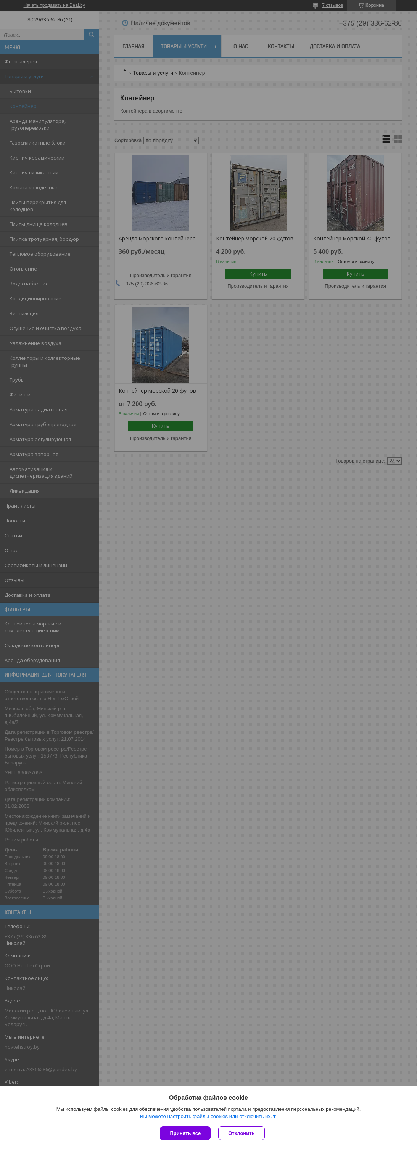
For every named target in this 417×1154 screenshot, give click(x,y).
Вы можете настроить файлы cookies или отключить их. (206, 1116)
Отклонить (241, 1133)
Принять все (185, 1133)
